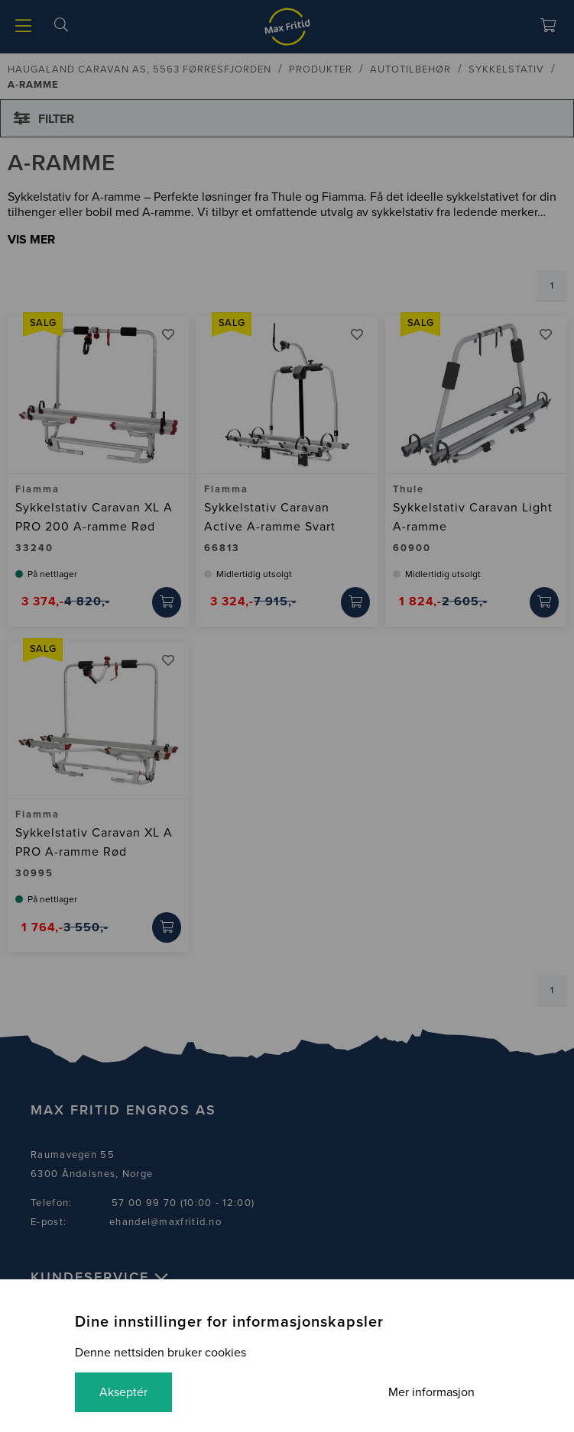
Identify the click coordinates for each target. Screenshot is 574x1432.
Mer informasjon (431, 1392)
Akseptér (123, 1392)
